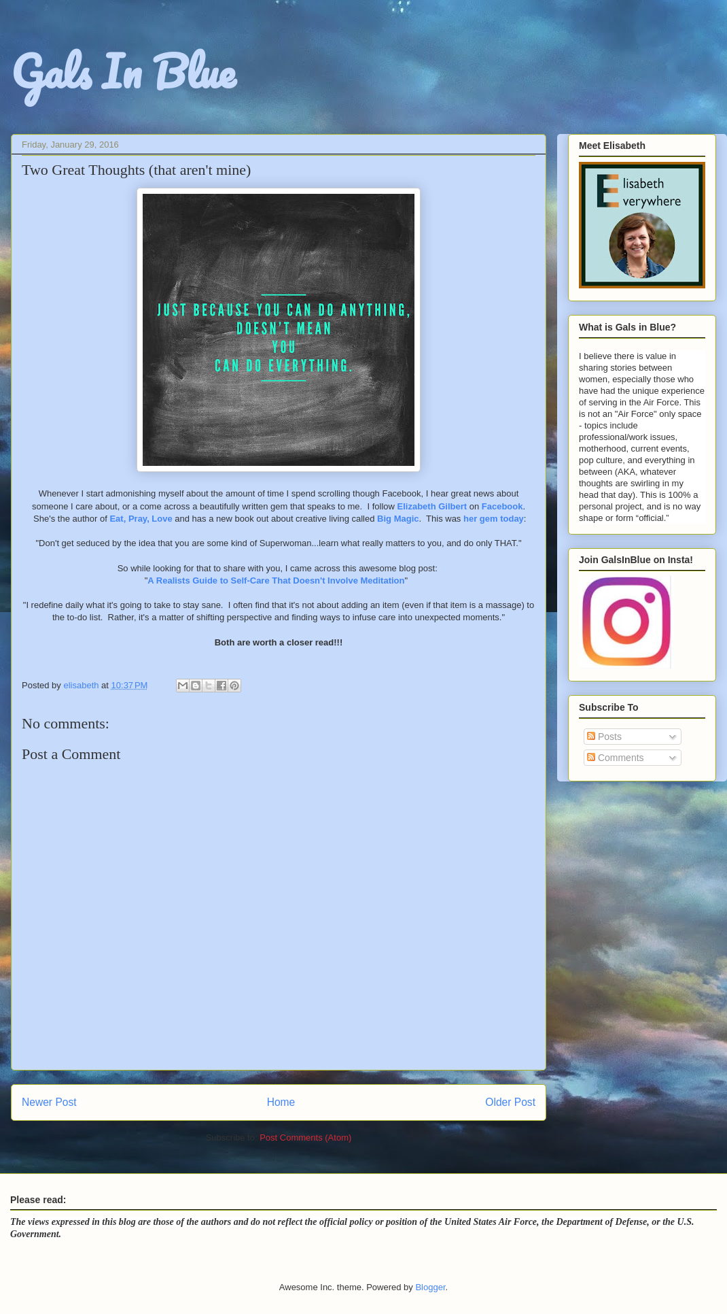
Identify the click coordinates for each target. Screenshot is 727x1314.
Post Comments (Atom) (305, 1137)
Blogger (430, 1287)
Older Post (510, 1102)
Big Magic (398, 518)
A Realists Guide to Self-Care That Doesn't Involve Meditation (275, 580)
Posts (604, 736)
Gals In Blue (123, 71)
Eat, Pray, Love (140, 518)
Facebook (502, 506)
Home (281, 1102)
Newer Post (49, 1102)
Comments (615, 757)
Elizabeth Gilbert (432, 506)
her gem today (493, 518)
